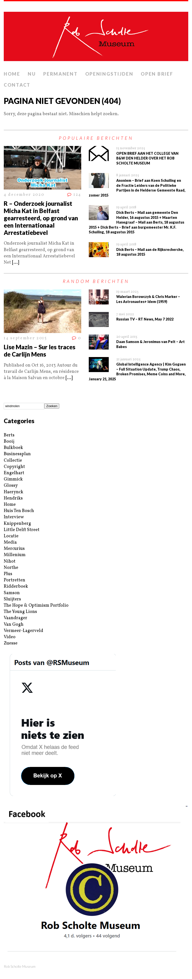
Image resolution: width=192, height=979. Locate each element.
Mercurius (14, 549)
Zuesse (11, 643)
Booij (9, 441)
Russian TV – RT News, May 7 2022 (145, 319)
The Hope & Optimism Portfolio (36, 605)
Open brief (157, 74)
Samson (12, 593)
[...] (15, 262)
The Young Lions (20, 612)
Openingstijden (109, 74)
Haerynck (13, 492)
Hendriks (13, 498)
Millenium (15, 555)
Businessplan (17, 454)
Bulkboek (13, 448)
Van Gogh (14, 624)
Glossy (11, 485)
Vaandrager (15, 618)
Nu (32, 74)
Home (12, 74)
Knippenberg (17, 524)
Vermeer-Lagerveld (23, 631)
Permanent (60, 74)
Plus (8, 574)
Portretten (14, 580)
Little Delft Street (22, 530)
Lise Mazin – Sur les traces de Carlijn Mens (39, 350)
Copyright (14, 467)
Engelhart (14, 473)
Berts (9, 435)
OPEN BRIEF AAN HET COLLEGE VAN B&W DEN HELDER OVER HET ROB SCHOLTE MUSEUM (147, 158)
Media (10, 542)
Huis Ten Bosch (19, 511)
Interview (14, 517)
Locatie (11, 536)
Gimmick (13, 479)
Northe (11, 568)
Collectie (13, 460)
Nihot (10, 561)
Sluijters (12, 599)
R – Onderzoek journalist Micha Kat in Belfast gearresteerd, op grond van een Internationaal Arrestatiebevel (41, 218)
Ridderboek (16, 586)
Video (10, 637)
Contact (17, 85)
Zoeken (51, 406)
